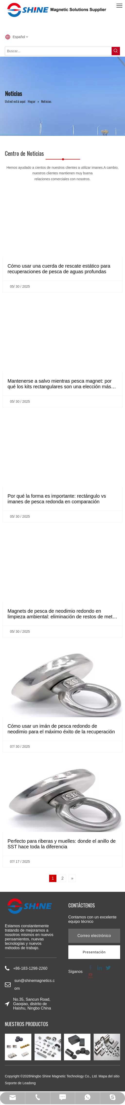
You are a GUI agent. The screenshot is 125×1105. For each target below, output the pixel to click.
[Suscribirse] (94, 952)
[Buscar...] (58, 51)
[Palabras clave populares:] (116, 51)
